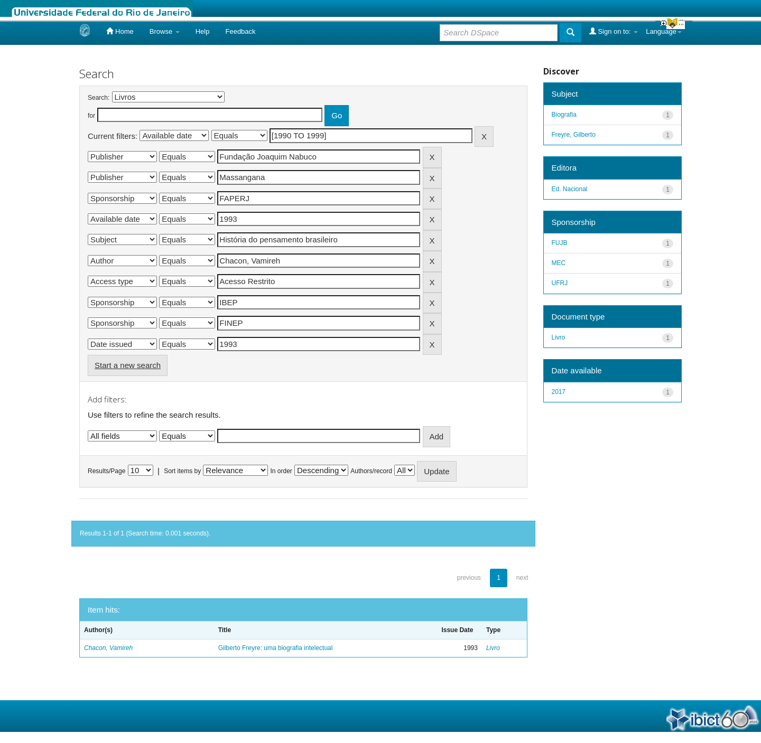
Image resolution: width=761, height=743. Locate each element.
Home (119, 31)
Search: (98, 97)
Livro (493, 648)
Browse (165, 31)
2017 (559, 392)
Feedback (240, 31)
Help (203, 31)
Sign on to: (613, 31)
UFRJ (560, 283)
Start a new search (128, 365)
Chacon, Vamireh (108, 648)
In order (281, 471)
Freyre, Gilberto (574, 134)
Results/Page (106, 471)
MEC (559, 263)
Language (664, 31)
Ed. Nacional (570, 189)
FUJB (560, 243)
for (91, 115)
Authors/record (371, 471)
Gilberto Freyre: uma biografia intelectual (275, 648)
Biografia (564, 114)
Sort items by (182, 471)
